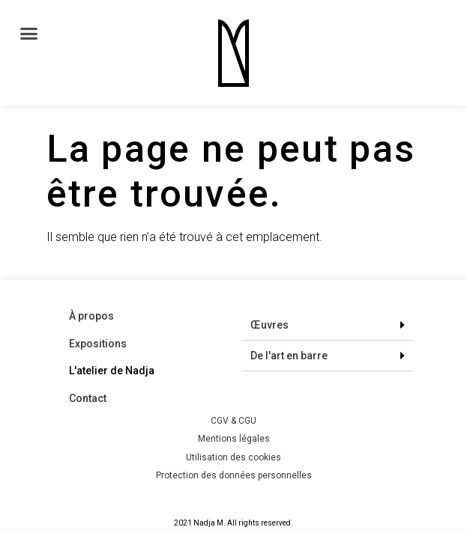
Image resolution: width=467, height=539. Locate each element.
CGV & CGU (233, 420)
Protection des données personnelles (234, 475)
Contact (87, 398)
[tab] (327, 325)
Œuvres (269, 325)
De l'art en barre (289, 356)
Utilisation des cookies (233, 457)
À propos (91, 316)
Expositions (98, 344)
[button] (29, 33)
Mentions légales (234, 438)
